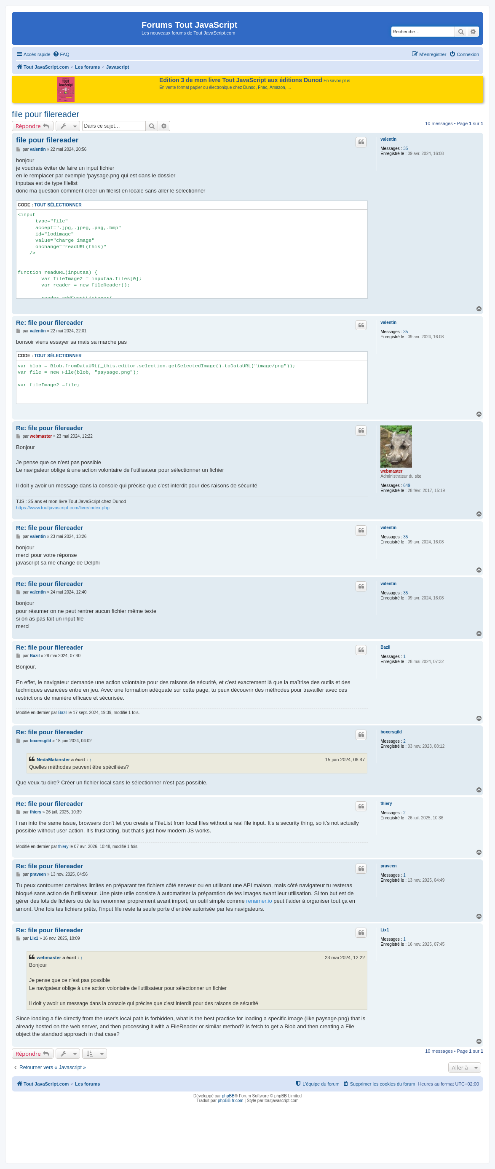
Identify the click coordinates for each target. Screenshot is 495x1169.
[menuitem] (61, 54)
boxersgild (391, 732)
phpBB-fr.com (230, 1100)
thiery (386, 803)
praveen (388, 866)
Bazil (385, 647)
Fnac (262, 87)
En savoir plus (337, 80)
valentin (388, 139)
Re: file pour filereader (49, 322)
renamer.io (259, 901)
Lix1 (384, 930)
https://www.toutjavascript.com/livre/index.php (63, 507)
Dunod (249, 87)
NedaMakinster (53, 759)
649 (406, 485)
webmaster (391, 471)
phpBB (228, 1096)
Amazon (277, 87)
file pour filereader (45, 114)
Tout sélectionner (57, 205)
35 (405, 148)
